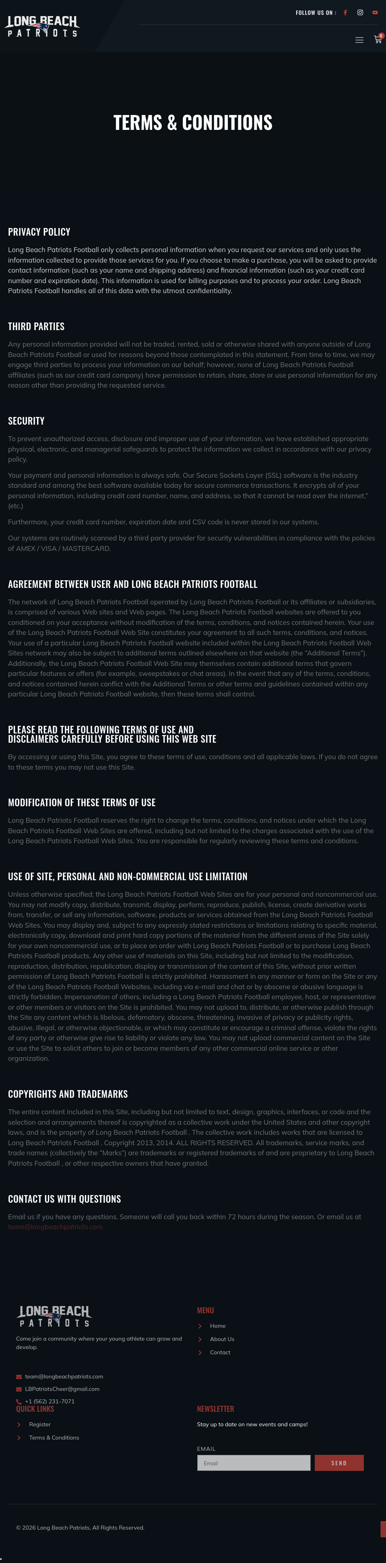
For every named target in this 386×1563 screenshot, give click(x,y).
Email (206, 1449)
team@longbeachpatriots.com (55, 1227)
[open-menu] (358, 40)
